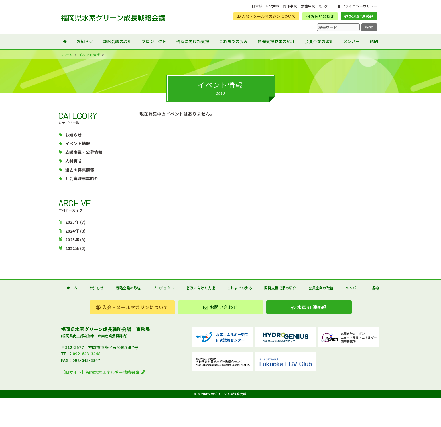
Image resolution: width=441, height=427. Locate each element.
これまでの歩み (233, 41)
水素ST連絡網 (359, 16)
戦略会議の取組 (117, 41)
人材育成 (73, 161)
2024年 (72, 231)
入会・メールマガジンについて (266, 16)
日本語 (257, 6)
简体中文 (290, 6)
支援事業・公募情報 (84, 152)
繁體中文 (308, 6)
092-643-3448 (87, 353)
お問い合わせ (320, 16)
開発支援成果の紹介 (276, 41)
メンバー (352, 41)
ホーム (72, 287)
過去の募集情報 (79, 170)
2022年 (72, 248)
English (272, 6)
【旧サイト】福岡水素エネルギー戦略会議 (103, 372)
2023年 (72, 239)
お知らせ (85, 41)
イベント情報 (77, 143)
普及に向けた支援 (192, 41)
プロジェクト (154, 41)
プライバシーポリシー (357, 5)
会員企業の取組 (319, 41)
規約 (374, 41)
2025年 (72, 222)
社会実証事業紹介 (81, 178)
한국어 (324, 6)
